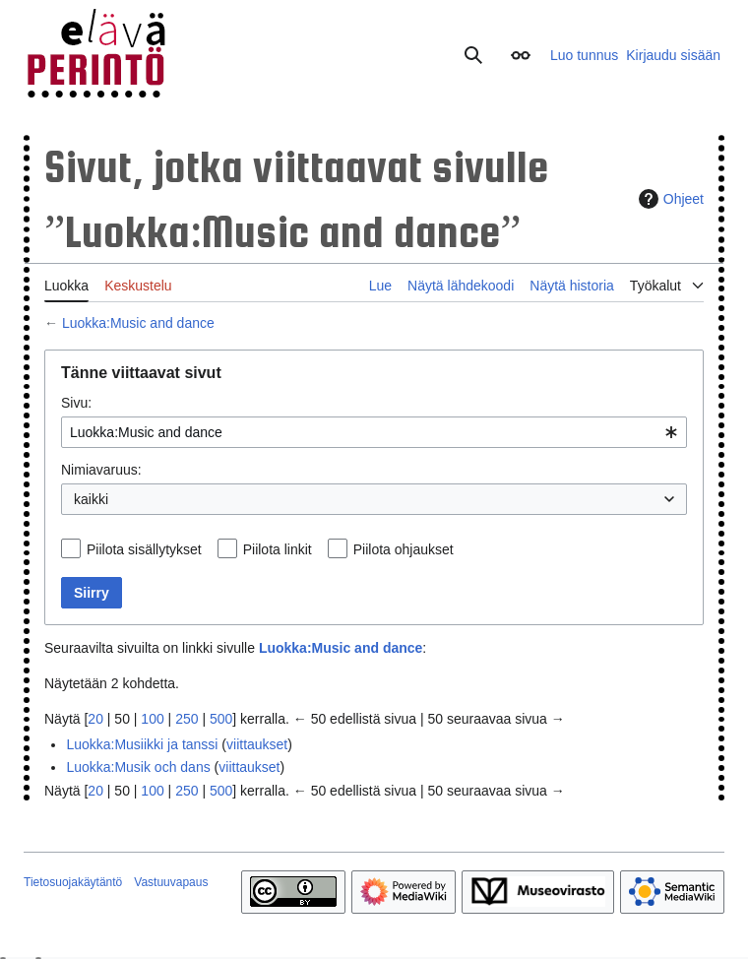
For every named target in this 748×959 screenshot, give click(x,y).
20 (95, 719)
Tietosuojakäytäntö (73, 882)
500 (221, 719)
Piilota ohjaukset (403, 549)
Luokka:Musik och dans (138, 767)
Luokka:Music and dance (138, 323)
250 (186, 719)
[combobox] (374, 432)
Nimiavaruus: (101, 470)
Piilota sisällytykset (144, 549)
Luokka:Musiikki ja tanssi (142, 744)
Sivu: (76, 403)
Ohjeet (669, 199)
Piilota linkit (277, 549)
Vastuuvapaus (171, 882)
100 (152, 719)
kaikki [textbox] (91, 499)
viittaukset (256, 744)
